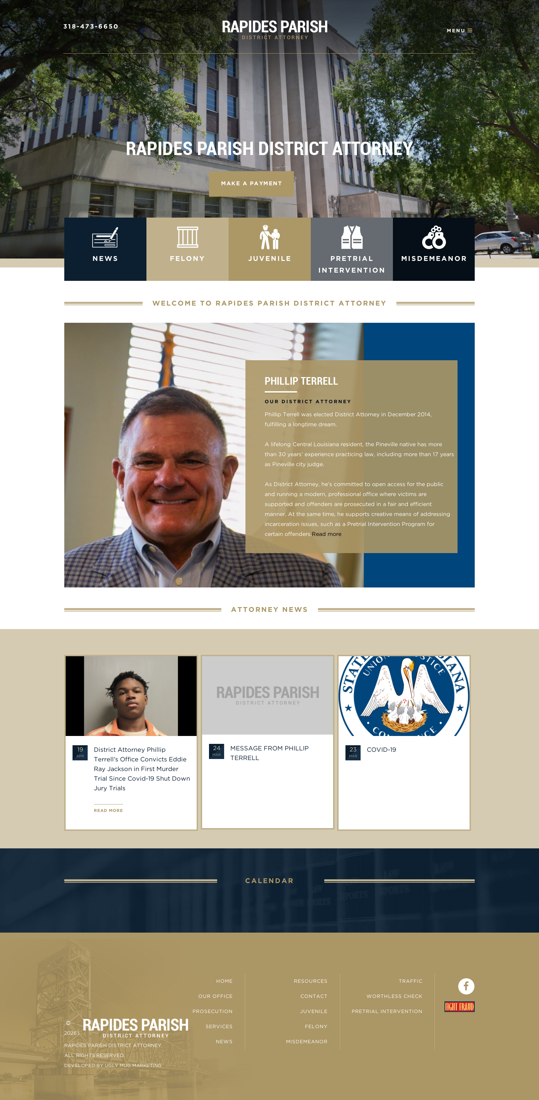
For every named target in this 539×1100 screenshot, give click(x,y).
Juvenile (314, 1012)
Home (224, 981)
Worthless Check (394, 996)
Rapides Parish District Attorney (274, 30)
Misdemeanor (307, 1042)
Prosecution (212, 1012)
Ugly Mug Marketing (133, 1066)
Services (219, 1027)
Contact (314, 996)
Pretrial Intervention (387, 1012)
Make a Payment (251, 183)
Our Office (215, 996)
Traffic (410, 981)
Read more (326, 534)
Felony (316, 1027)
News (224, 1042)
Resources (311, 981)
